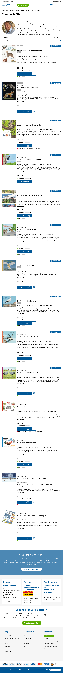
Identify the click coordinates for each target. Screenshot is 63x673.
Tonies (6, 643)
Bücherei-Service (9, 654)
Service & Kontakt (56, 1)
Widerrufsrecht (28, 600)
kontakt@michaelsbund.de (11, 590)
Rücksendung (27, 602)
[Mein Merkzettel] (51, 5)
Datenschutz (14, 670)
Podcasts (26, 643)
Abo (25, 649)
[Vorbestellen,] (24, 145)
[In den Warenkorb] (24, 74)
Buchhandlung (48, 649)
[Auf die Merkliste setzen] (34, 74)
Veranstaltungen (49, 643)
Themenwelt (7, 646)
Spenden (49, 636)
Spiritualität (27, 641)
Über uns (47, 638)
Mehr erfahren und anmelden (31, 569)
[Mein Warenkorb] (55, 5)
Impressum (5, 670)
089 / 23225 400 (9, 592)
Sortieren (56, 37)
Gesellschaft (27, 636)
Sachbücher (7, 641)
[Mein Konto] (47, 5)
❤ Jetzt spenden (23, 5)
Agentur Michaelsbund (51, 646)
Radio (25, 646)
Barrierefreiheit (32, 670)
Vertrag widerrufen (55, 670)
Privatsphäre (23, 670)
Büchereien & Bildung (51, 641)
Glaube (6, 649)
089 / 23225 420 (50, 599)
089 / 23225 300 (9, 596)
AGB (46, 670)
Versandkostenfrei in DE (9, 1)
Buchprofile (7, 651)
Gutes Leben (28, 638)
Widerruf (41, 670)
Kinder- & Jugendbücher (11, 638)
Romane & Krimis (9, 636)
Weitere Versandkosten (30, 598)
